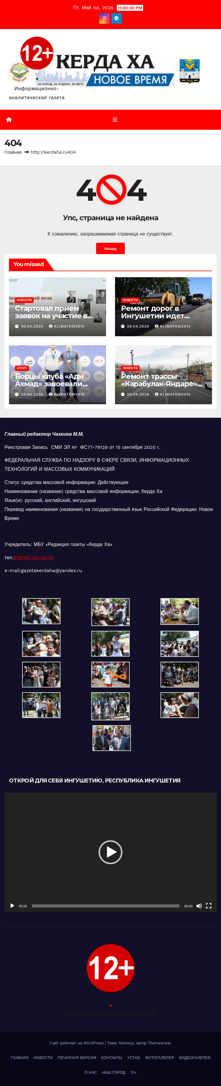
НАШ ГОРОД (113, 1072)
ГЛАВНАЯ (19, 1057)
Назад (110, 248)
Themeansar (159, 1043)
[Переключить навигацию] (114, 120)
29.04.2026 (139, 326)
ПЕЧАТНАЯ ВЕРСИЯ (77, 1057)
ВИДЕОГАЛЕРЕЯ (195, 1057)
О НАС (90, 1072)
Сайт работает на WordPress (77, 1043)
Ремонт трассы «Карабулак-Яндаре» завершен (159, 384)
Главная (13, 152)
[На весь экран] (209, 906)
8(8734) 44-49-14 (33, 557)
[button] (110, 852)
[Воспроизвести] (12, 906)
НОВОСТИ (24, 300)
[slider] (106, 905)
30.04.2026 (33, 326)
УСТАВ (133, 1057)
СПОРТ (22, 368)
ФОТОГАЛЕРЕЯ (159, 1057)
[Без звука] (199, 906)
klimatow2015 (66, 326)
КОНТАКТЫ (111, 1057)
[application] (110, 852)
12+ (134, 1072)
